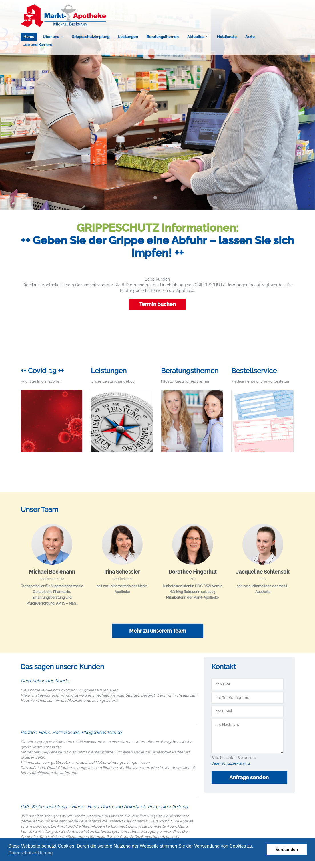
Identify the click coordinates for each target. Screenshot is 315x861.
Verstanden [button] (287, 849)
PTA (193, 579)
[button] (55, 853)
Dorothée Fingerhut (192, 572)
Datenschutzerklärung (30, 852)
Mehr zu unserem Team (157, 631)
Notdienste (227, 37)
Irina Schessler (122, 572)
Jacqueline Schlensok (262, 572)
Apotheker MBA (51, 579)
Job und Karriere (37, 45)
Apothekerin (122, 579)
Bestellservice (254, 371)
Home (28, 37)
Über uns (51, 37)
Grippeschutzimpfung (90, 37)
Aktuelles (195, 37)
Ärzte (250, 37)
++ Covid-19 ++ (42, 371)
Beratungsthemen (163, 37)
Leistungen (128, 37)
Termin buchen (157, 304)
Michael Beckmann (52, 572)
